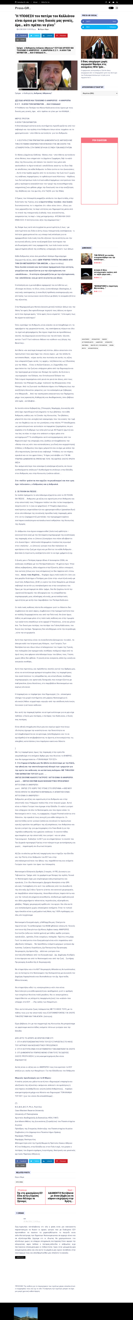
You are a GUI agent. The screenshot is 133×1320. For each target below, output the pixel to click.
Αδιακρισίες (99, 342)
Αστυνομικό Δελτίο (87, 342)
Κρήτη (84, 348)
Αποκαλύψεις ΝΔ (93, 348)
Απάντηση (20, 1257)
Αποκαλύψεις (96, 339)
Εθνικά (111, 345)
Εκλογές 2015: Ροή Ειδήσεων (99, 345)
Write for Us (45, 2)
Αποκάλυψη (108, 342)
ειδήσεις (104, 339)
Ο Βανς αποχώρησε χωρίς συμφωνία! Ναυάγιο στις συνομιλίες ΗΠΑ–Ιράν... (94, 64)
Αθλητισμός (85, 339)
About (35, 2)
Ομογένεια (85, 345)
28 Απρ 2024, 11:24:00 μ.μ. (32, 1221)
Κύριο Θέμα (44, 29)
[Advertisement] (99, 116)
